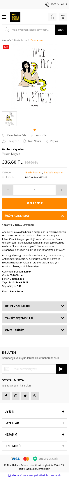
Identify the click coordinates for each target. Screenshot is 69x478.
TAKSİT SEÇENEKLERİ (19, 318)
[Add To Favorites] (14, 135)
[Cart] (63, 17)
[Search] (34, 30)
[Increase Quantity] (61, 190)
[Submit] (61, 369)
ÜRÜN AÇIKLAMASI (17, 215)
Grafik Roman (33, 172)
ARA (60, 29)
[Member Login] (52, 17)
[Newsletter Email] (34, 369)
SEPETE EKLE (34, 203)
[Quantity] (34, 190)
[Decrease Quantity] (7, 190)
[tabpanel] (9, 118)
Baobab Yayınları (53, 172)
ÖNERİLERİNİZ (14, 330)
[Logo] (15, 17)
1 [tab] (34, 130)
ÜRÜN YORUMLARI (17, 306)
